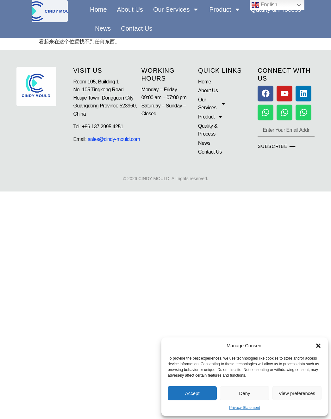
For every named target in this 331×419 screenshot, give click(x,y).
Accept (192, 393)
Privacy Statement (244, 407)
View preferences (297, 393)
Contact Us (136, 28)
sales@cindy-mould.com (114, 139)
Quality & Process (207, 130)
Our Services (176, 9)
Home (98, 9)
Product (224, 9)
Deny (244, 393)
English (264, 5)
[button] (318, 346)
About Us (130, 9)
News (103, 28)
